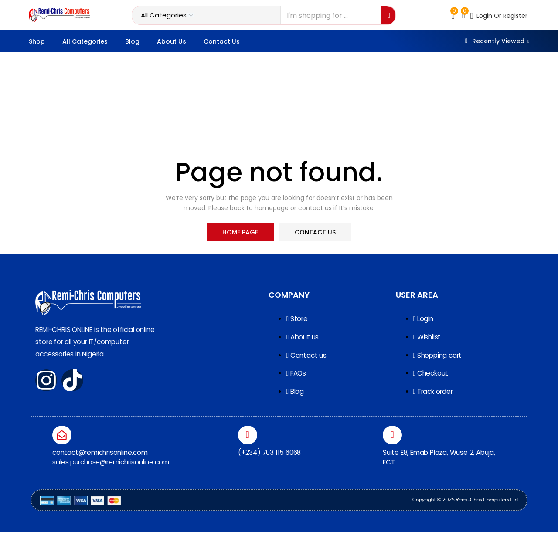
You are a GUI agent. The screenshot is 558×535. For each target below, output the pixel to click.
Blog (132, 41)
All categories (85, 41)
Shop (37, 41)
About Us (171, 41)
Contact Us (222, 41)
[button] (463, 15)
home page (241, 232)
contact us (314, 232)
